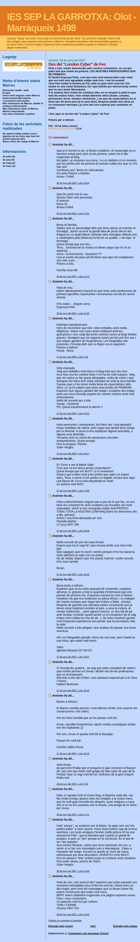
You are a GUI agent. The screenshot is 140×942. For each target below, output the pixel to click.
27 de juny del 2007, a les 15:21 (72, 413)
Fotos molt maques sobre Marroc (21, 95)
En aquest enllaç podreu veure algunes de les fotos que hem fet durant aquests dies (21, 136)
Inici (93, 926)
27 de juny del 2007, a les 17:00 (72, 490)
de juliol (7, 156)
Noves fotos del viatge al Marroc (21, 141)
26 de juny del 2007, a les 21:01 (72, 213)
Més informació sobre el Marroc (20, 108)
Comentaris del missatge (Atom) (88, 933)
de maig (7, 163)
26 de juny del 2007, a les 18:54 (72, 183)
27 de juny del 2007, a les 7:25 (72, 357)
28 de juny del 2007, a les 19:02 (72, 914)
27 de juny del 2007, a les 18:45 (72, 574)
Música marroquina (13, 111)
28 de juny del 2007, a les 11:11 (72, 814)
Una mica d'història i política (19, 113)
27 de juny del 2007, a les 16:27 (72, 453)
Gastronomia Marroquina (17, 98)
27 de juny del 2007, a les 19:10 (72, 690)
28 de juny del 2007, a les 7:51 (72, 784)
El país (6, 92)
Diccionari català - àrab (16, 90)
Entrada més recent (60, 926)
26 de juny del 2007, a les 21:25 (72, 313)
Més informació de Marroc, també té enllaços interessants (23, 104)
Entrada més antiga (125, 926)
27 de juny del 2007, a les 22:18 (72, 753)
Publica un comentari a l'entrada (64, 920)
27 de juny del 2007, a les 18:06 (72, 531)
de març (7, 166)
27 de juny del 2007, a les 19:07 (72, 657)
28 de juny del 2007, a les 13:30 (72, 871)
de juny (7, 159)
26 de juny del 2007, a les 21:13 (72, 276)
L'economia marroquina (16, 100)
